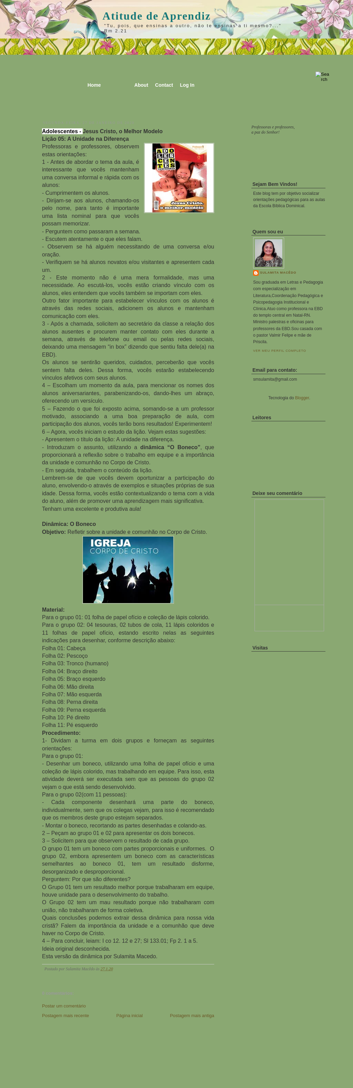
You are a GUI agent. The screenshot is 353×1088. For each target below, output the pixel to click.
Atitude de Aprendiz (157, 16)
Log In (187, 85)
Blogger (302, 397)
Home (94, 85)
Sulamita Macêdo (278, 272)
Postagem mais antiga (192, 1015)
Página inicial (129, 1015)
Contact (164, 85)
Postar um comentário (64, 1005)
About (141, 85)
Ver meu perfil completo (279, 350)
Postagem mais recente (65, 1015)
